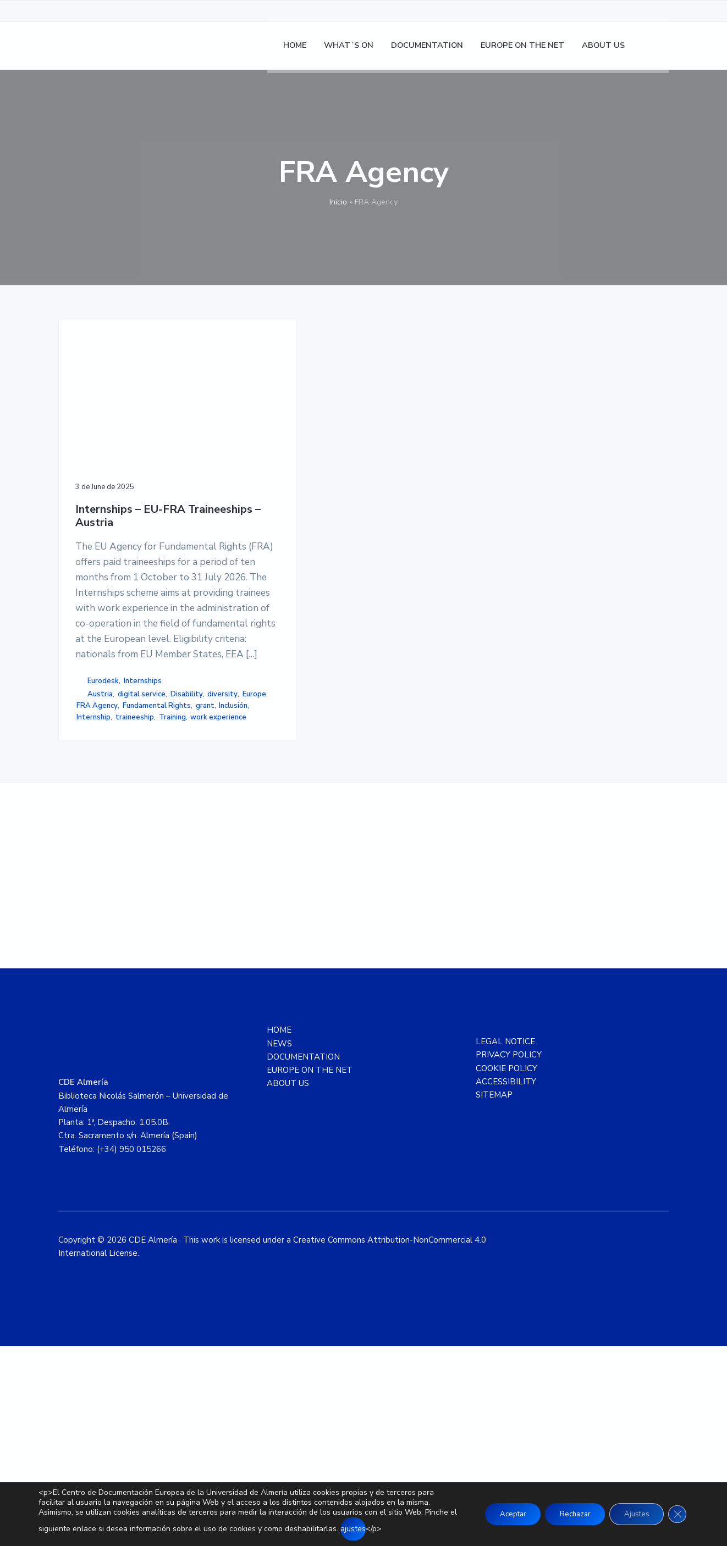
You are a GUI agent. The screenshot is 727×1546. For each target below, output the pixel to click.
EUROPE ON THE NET (310, 1270)
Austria (100, 843)
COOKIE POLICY (506, 1267)
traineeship (95, 901)
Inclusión (90, 889)
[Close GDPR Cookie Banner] (676, 1514)
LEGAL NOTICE (505, 1241)
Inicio (338, 202)
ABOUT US (288, 1283)
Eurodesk (103, 830)
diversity (129, 855)
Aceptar (497, 1514)
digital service (142, 843)
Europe (161, 855)
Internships (143, 830)
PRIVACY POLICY (509, 1254)
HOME (279, 1229)
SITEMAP (494, 1294)
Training (133, 901)
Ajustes (632, 1514)
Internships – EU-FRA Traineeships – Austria (124, 460)
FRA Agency (97, 866)
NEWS (279, 1243)
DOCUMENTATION (303, 1256)
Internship (127, 889)
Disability (92, 855)
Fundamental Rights (110, 878)
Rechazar (565, 1514)
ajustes (387, 1528)
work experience (104, 912)
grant (159, 878)
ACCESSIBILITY (506, 1281)
